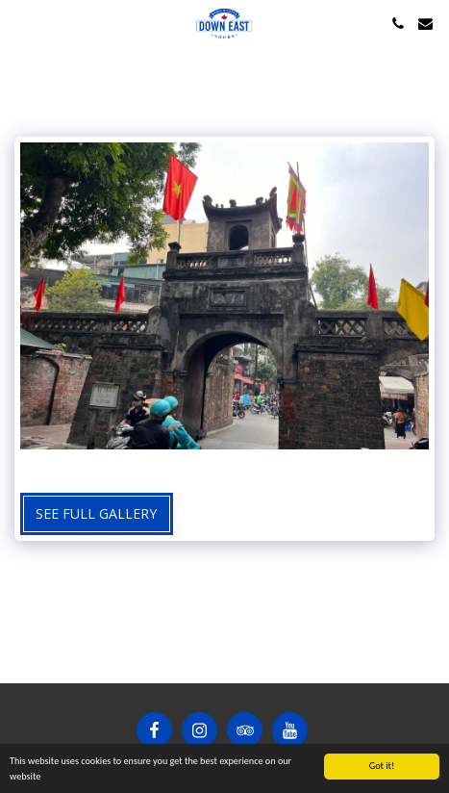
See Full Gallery (96, 513)
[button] (21, 22)
